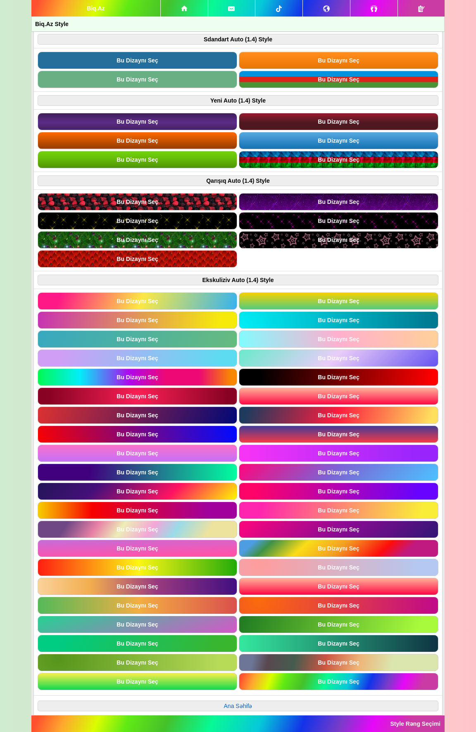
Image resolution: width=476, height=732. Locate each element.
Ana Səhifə (238, 706)
